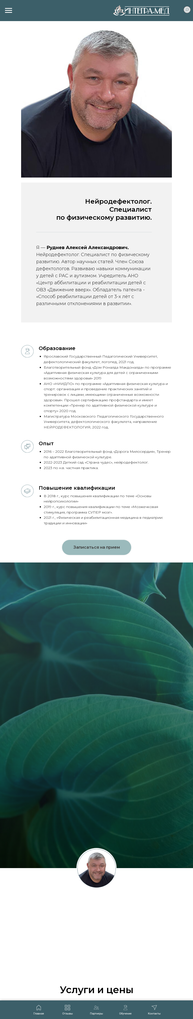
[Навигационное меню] (8, 10)
